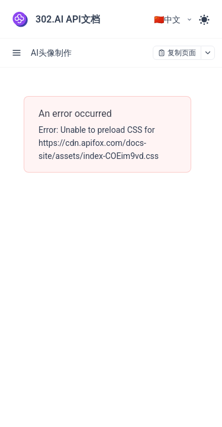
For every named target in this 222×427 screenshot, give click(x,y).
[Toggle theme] (204, 19)
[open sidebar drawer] (16, 52)
